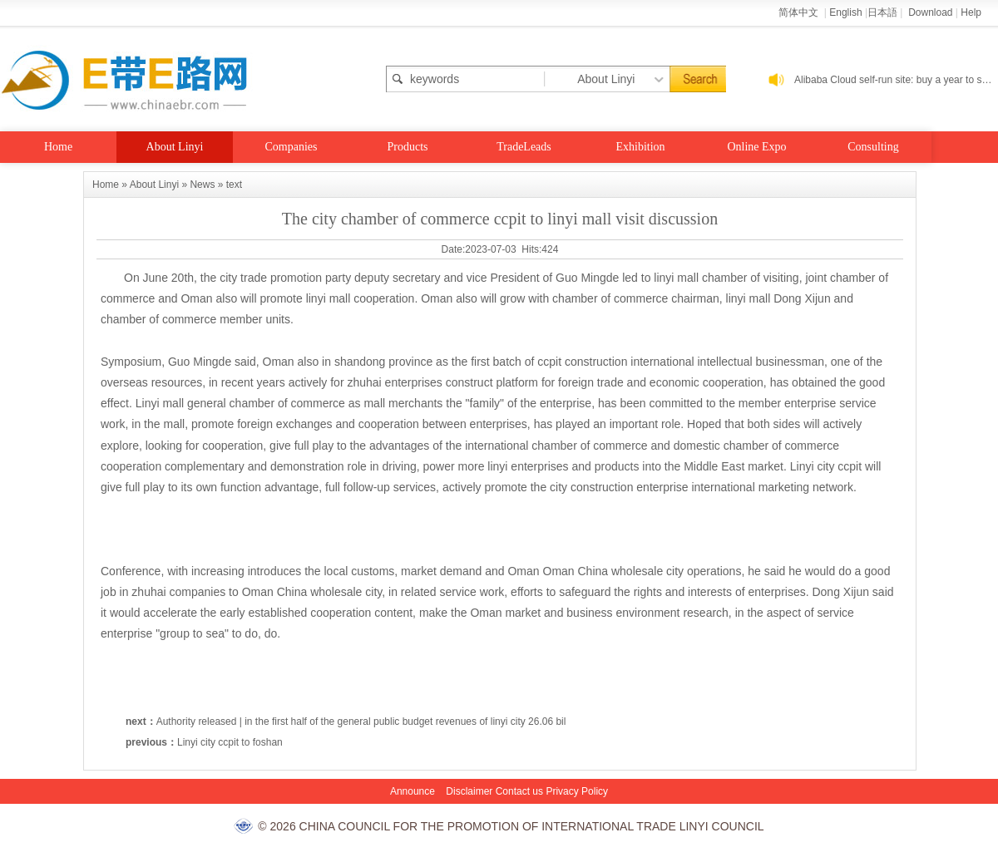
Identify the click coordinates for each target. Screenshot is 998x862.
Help (971, 12)
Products (408, 146)
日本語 (882, 12)
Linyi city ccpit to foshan (230, 742)
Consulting (872, 146)
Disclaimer (469, 791)
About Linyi (175, 146)
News (202, 184)
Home (58, 146)
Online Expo (756, 146)
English (845, 12)
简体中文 (799, 12)
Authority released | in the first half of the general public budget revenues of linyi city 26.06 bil (361, 721)
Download (930, 12)
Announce (412, 791)
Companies (291, 146)
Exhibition (640, 146)
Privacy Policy (577, 791)
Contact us (519, 791)
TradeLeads (524, 146)
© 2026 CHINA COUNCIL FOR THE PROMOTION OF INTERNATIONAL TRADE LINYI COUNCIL (510, 826)
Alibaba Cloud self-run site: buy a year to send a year (896, 80)
